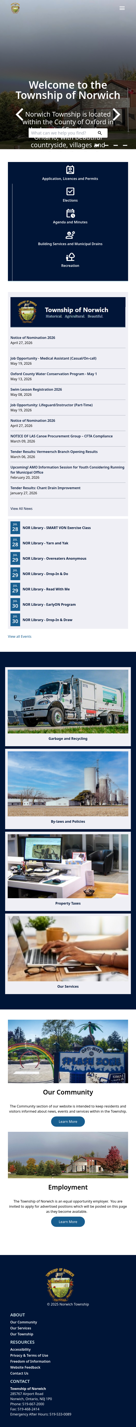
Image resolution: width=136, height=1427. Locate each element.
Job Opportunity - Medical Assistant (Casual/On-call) (53, 358)
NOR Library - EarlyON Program (49, 604)
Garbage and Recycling (68, 738)
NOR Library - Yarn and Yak (45, 543)
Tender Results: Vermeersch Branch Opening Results (54, 451)
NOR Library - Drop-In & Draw (47, 619)
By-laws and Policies (68, 821)
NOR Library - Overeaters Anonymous (55, 558)
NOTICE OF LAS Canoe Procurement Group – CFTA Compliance (61, 436)
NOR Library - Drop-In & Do (45, 573)
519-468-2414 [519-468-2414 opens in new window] (28, 1409)
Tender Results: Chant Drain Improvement (45, 488)
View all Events (19, 636)
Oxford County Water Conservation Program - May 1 (53, 374)
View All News (21, 508)
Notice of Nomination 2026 (32, 337)
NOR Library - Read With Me (46, 589)
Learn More (68, 1121)
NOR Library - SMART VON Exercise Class (57, 527)
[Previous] (20, 114)
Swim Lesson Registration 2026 (36, 389)
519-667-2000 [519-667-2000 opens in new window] (33, 1404)
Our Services (68, 986)
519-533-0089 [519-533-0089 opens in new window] (60, 1414)
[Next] (115, 114)
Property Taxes (68, 903)
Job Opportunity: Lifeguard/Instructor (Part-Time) (51, 405)
